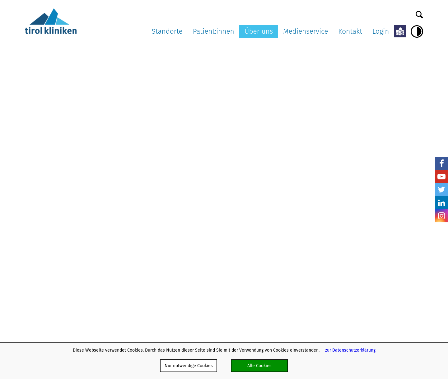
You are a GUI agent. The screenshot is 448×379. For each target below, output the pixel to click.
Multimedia (322, 210)
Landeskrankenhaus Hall (133, 216)
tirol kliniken (43, 187)
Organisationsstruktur (276, 203)
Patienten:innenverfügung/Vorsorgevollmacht (210, 223)
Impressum (266, 256)
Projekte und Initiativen (278, 309)
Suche (419, 13)
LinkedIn (441, 202)
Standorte (167, 31)
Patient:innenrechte (184, 203)
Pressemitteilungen (330, 196)
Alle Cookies (259, 365)
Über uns (259, 31)
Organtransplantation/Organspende (200, 230)
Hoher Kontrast (417, 31)
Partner (262, 236)
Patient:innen (213, 31)
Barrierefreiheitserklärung (281, 269)
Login (380, 31)
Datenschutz (267, 249)
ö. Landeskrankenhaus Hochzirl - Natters (131, 226)
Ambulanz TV (323, 216)
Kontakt (350, 31)
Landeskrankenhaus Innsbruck (129, 199)
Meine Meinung (180, 263)
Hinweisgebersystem (275, 323)
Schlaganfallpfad (272, 316)
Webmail (264, 243)
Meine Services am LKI (187, 196)
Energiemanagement (275, 303)
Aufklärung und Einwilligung (192, 216)
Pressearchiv (324, 203)
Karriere (263, 222)
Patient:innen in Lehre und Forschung (202, 243)
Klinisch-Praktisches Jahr (280, 263)
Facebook (441, 163)
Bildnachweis (324, 230)
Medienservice (305, 31)
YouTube (441, 176)
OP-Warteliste (179, 257)
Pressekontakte (326, 223)
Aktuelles (77, 48)
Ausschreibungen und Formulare (276, 213)
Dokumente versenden (389, 196)
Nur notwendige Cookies (189, 365)
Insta (441, 215)
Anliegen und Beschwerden (192, 250)
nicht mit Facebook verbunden (28, 209)
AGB (259, 229)
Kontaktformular (383, 203)
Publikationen (268, 276)
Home (31, 48)
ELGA (170, 236)
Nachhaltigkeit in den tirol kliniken (281, 293)
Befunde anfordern (386, 210)
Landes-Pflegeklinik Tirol (133, 209)
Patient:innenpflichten (187, 210)
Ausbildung (266, 329)
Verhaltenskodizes (273, 283)
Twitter (441, 189)
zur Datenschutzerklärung (350, 350)
